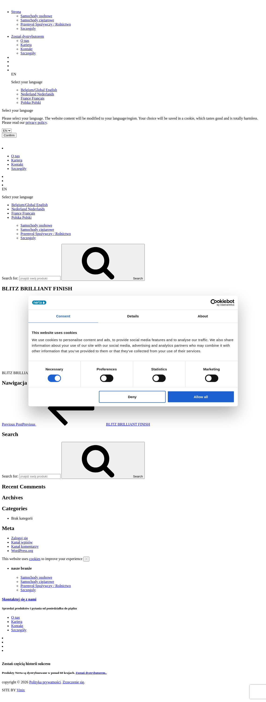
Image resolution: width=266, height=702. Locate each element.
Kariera (26, 45)
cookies (34, 559)
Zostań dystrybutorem (27, 36)
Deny (132, 397)
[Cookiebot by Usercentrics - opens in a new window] (214, 302)
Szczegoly (28, 28)
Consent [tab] (63, 316)
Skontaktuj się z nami (19, 599)
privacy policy (36, 122)
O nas (24, 41)
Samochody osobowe (36, 16)
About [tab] (203, 316)
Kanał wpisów (22, 542)
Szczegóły (28, 53)
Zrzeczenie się (73, 682)
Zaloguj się (19, 538)
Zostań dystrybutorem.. (91, 673)
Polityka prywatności (45, 682)
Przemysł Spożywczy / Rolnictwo (45, 24)
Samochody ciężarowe (37, 20)
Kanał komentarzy (25, 546)
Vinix (21, 690)
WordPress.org (22, 551)
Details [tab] (133, 316)
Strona (16, 12)
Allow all (201, 397)
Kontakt (26, 49)
